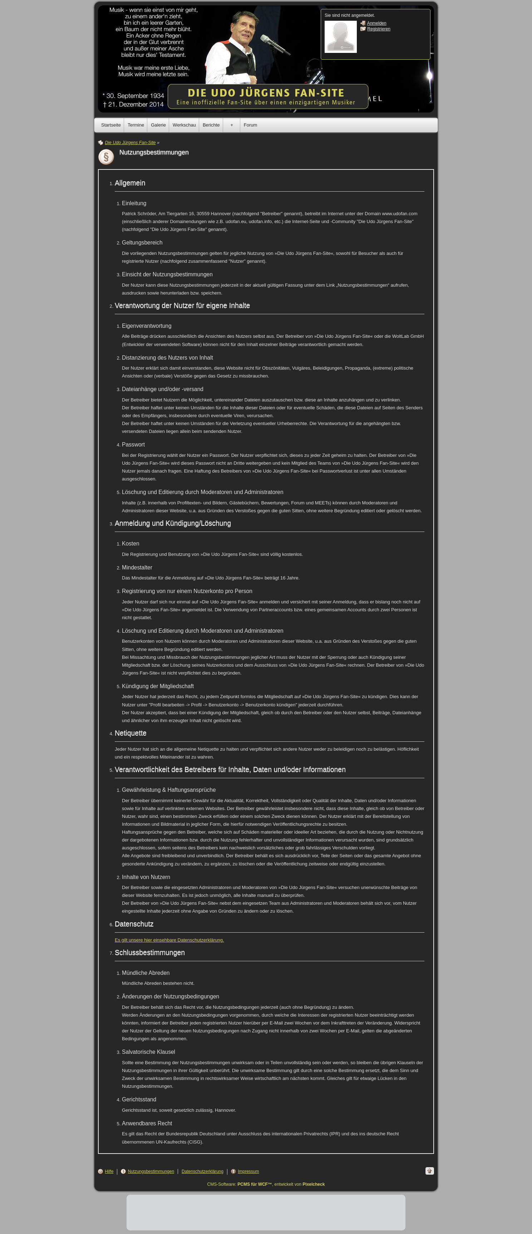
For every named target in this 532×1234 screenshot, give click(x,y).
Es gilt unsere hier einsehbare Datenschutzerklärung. (169, 940)
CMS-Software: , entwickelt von (266, 1184)
